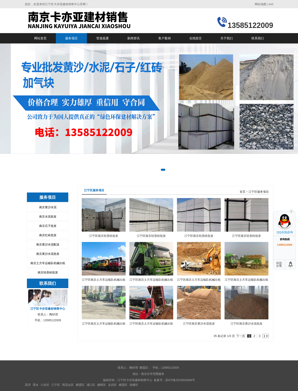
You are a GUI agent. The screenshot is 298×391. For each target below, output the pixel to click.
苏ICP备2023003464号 (180, 380)
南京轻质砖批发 (48, 272)
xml (271, 4)
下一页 (240, 336)
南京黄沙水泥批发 (47, 253)
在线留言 (195, 38)
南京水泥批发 (47, 216)
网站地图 (260, 4)
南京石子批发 (47, 225)
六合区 (45, 384)
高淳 (28, 384)
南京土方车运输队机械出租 (47, 263)
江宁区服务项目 (259, 191)
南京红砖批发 (47, 235)
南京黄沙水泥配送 (47, 244)
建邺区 (101, 384)
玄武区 (112, 384)
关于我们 (226, 38)
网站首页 (40, 38)
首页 (242, 191)
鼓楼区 (134, 384)
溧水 (35, 384)
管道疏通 (102, 38)
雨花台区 (68, 384)
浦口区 (91, 384)
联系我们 (257, 38)
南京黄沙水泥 (47, 207)
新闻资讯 (133, 38)
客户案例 (164, 38)
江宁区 (55, 384)
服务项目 (71, 38)
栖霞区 (80, 384)
